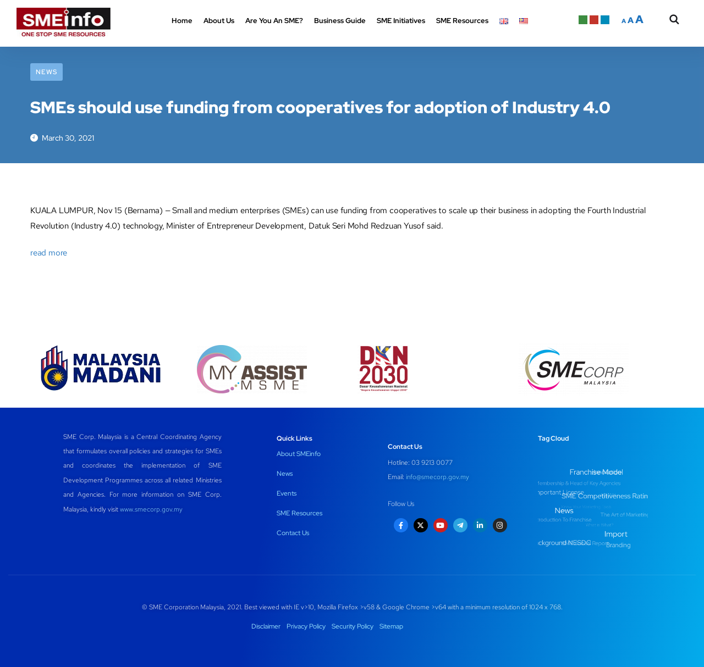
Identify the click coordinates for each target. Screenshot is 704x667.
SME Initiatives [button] (401, 20)
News (46, 72)
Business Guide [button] (340, 20)
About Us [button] (219, 20)
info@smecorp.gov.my (437, 477)
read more (48, 252)
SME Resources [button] (462, 20)
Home (182, 20)
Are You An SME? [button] (274, 20)
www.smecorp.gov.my (151, 509)
